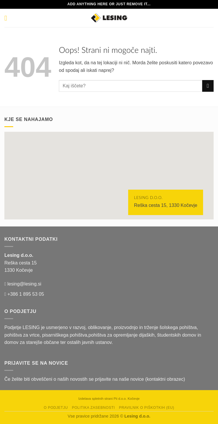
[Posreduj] (208, 85)
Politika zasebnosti (93, 408)
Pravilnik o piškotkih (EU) (146, 408)
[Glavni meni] (7, 18)
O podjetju (56, 408)
